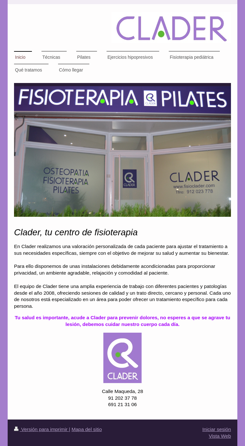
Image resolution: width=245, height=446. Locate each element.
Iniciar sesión (216, 429)
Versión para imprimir (41, 429)
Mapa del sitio (86, 429)
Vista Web (220, 436)
